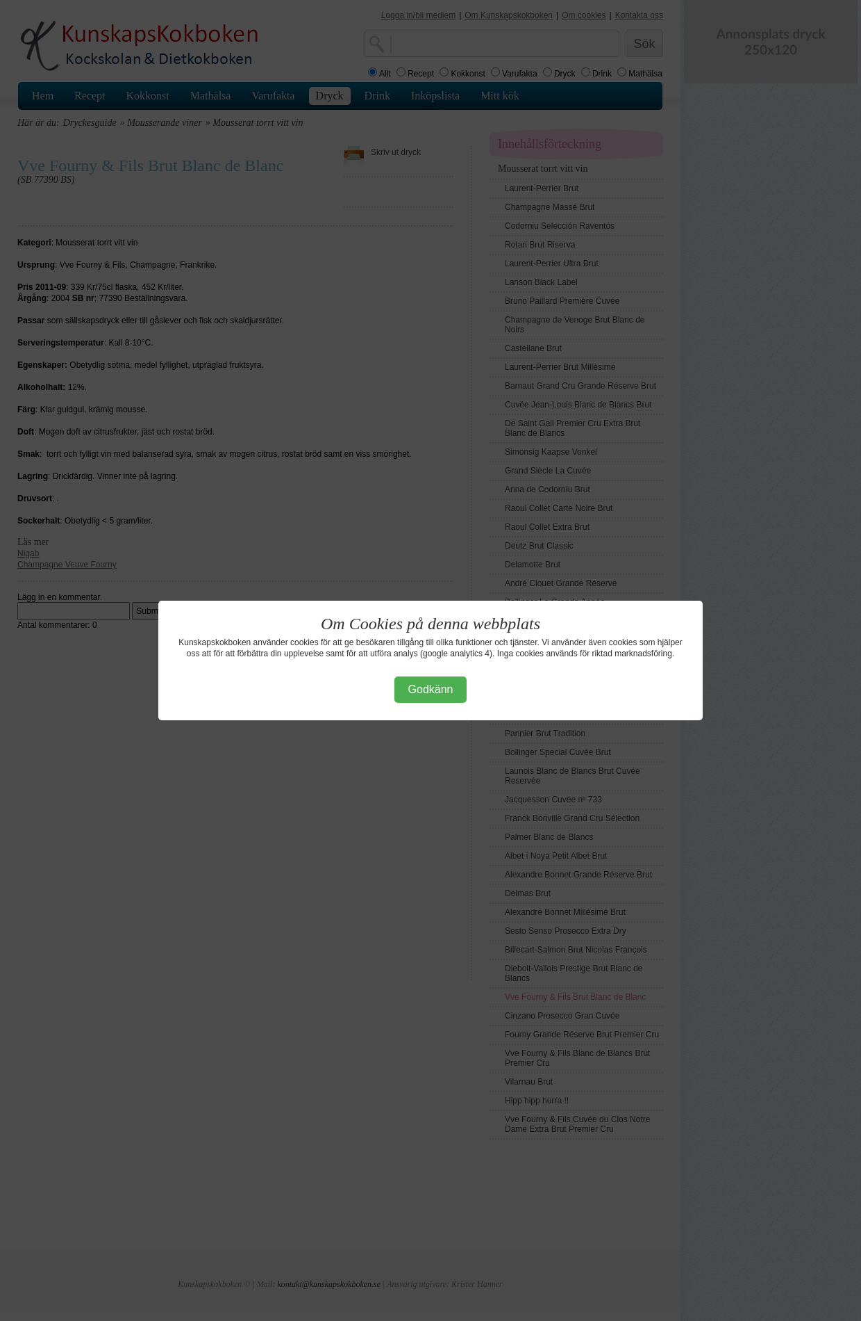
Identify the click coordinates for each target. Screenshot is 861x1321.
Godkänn (430, 689)
